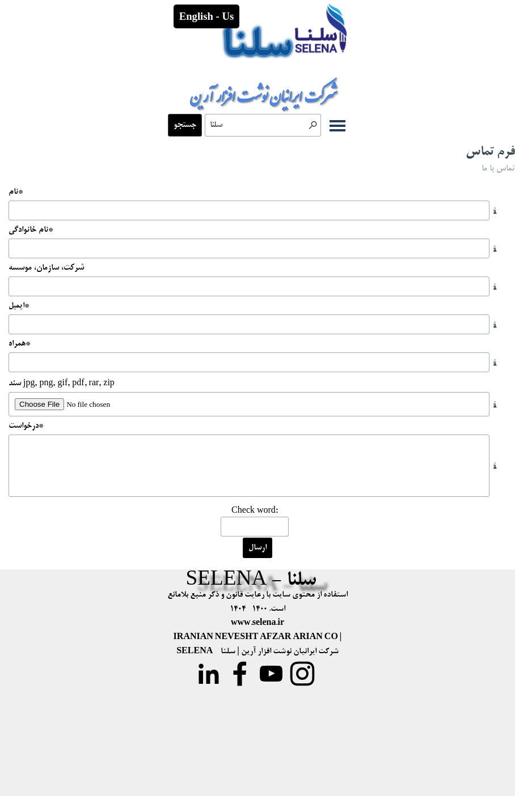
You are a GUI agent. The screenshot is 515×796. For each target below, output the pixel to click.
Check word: (254, 511)
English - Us (206, 16)
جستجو (185, 125)
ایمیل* (19, 305)
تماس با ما (498, 168)
